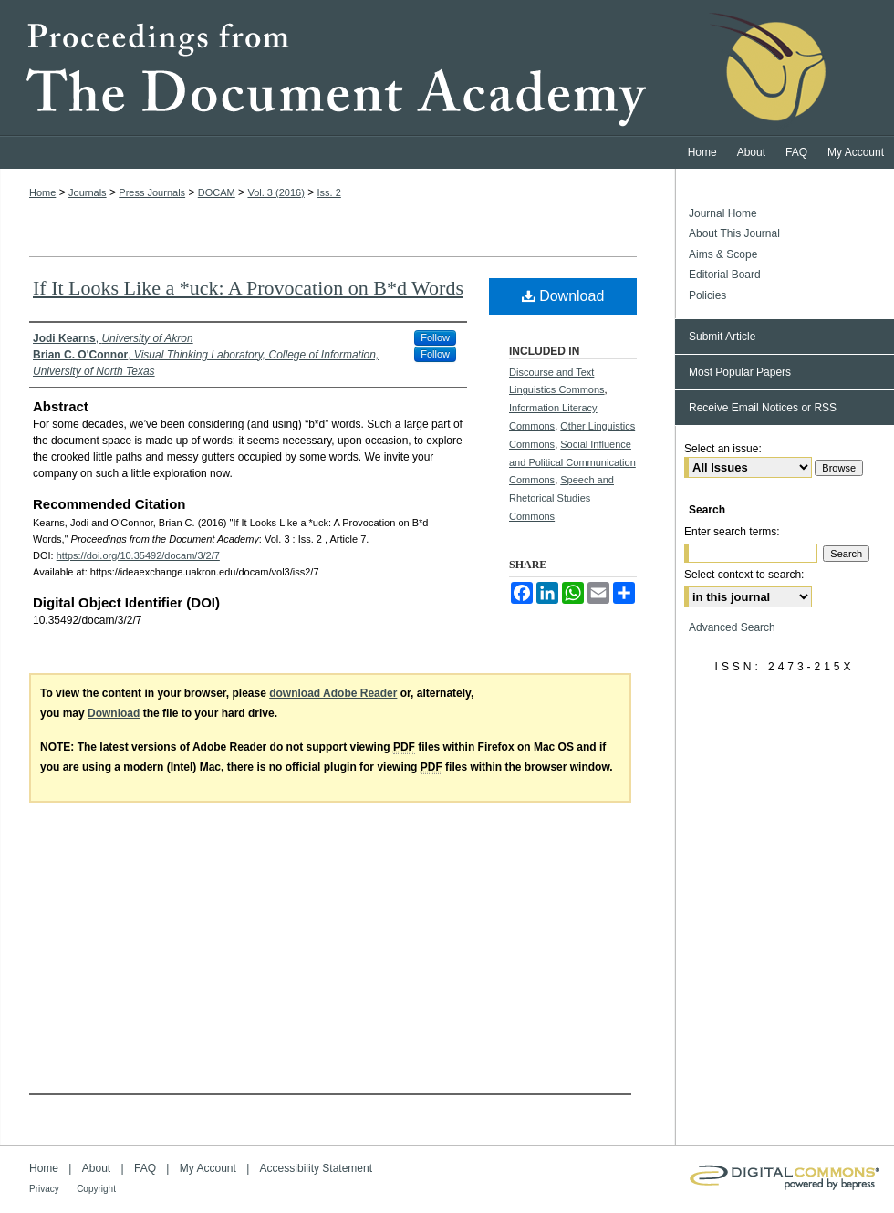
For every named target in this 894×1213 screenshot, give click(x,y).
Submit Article (722, 336)
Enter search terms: (732, 531)
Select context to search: (744, 574)
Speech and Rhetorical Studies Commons (561, 498)
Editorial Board (725, 274)
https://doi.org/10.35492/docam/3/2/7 (138, 555)
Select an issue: (723, 448)
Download (563, 296)
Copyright (96, 1189)
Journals (87, 192)
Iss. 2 (329, 192)
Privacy (44, 1189)
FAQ (145, 1168)
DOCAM (216, 192)
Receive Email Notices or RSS (763, 407)
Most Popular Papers (740, 372)
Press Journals (152, 192)
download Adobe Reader (333, 693)
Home (42, 192)
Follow (435, 337)
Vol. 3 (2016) (275, 192)
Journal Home (723, 213)
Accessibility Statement (316, 1168)
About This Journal (734, 233)
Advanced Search (732, 627)
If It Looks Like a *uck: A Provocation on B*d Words (248, 287)
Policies (707, 295)
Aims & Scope (723, 254)
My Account (208, 1168)
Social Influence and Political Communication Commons (572, 462)
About (96, 1168)
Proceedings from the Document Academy (447, 68)
